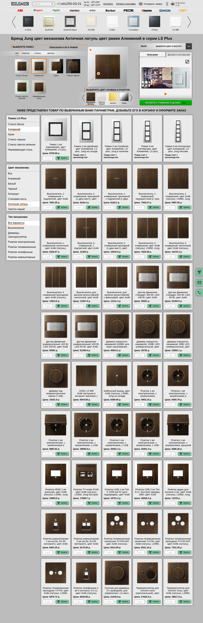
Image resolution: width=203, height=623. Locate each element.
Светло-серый (101, 103)
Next (189, 22)
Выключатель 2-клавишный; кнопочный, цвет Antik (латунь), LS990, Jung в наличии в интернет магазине (178, 248)
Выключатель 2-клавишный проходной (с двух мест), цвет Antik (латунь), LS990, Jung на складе (116, 248)
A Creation (133, 30)
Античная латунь (90, 103)
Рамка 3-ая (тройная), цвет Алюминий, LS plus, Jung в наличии (117, 149)
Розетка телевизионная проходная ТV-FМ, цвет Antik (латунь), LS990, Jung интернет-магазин (56, 592)
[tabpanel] (165, 78)
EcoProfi (49, 30)
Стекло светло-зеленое (21, 97)
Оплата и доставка (125, 4)
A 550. (112, 30)
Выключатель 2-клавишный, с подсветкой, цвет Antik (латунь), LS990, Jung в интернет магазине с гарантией (86, 249)
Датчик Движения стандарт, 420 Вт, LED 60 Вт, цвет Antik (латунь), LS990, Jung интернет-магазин (178, 297)
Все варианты (16, 222)
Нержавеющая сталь (39, 97)
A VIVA (28, 30)
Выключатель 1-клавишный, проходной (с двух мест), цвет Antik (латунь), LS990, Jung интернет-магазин (86, 199)
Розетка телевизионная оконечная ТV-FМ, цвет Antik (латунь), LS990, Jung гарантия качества (147, 542)
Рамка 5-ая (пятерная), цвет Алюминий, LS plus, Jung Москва (178, 149)
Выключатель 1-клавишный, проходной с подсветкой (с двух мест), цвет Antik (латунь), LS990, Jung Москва (117, 200)
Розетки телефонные (20, 252)
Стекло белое (22, 75)
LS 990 (175, 30)
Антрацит (13, 194)
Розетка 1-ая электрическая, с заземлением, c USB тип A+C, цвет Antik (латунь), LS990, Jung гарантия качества (117, 446)
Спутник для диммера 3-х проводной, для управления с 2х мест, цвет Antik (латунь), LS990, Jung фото (117, 593)
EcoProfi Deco (70, 30)
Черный (12, 188)
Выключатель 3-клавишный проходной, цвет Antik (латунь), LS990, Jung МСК (56, 296)
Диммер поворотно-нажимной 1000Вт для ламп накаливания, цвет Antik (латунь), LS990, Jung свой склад (117, 346)
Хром (56, 75)
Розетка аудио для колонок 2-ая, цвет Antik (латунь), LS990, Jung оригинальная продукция (178, 494)
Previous (14, 22)
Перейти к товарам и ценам (165, 102)
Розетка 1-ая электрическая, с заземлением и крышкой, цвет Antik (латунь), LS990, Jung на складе (56, 446)
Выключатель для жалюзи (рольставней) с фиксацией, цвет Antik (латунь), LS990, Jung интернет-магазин (117, 297)
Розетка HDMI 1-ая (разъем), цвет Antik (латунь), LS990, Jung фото (56, 493)
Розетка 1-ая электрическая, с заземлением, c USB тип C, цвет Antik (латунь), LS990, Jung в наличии (147, 446)
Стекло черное (73, 75)
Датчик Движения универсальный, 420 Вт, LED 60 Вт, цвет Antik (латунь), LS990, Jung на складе (86, 346)
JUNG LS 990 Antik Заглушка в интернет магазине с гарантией (86, 395)
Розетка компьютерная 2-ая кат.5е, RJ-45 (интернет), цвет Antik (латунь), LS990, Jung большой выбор (86, 543)
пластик (25, 53)
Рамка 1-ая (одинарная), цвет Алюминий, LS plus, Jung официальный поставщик (55, 149)
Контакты (108, 4)
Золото (113, 103)
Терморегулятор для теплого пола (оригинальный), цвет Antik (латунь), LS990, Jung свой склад (147, 593)
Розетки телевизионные (22, 247)
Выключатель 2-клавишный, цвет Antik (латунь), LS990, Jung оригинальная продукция (147, 248)
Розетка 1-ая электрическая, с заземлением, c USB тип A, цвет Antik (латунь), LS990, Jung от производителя (86, 446)
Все (10, 173)
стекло (38, 53)
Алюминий (38, 75)
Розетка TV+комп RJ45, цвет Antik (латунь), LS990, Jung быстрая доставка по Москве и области (86, 494)
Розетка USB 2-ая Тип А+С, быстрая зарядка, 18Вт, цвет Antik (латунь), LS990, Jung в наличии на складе (147, 494)
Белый (12, 183)
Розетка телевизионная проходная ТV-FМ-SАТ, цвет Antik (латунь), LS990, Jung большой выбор (178, 543)
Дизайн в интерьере (179, 54)
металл (50, 53)
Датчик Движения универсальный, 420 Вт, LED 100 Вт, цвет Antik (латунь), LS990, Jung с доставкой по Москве (56, 346)
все (17, 53)
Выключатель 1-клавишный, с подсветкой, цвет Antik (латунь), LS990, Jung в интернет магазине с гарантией (56, 200)
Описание (152, 54)
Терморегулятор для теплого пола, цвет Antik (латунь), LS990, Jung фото (178, 592)
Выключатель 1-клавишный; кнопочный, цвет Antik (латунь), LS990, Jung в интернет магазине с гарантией (56, 248)
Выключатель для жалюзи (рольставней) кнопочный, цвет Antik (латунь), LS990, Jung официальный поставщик (86, 298)
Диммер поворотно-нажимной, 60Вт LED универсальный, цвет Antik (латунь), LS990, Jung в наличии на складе (178, 348)
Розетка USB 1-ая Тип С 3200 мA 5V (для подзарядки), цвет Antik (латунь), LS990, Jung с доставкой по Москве (117, 494)
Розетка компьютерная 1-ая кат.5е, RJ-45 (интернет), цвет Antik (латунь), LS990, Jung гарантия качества (55, 543)
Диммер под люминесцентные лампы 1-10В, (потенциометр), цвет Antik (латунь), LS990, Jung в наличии (56, 397)
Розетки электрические (21, 242)
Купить (62, 158)
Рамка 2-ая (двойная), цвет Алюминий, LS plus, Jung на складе (86, 149)
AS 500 (91, 30)
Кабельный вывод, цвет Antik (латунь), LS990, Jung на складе (117, 393)
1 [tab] (165, 94)
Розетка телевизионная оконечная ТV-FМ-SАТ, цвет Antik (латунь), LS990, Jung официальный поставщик (117, 545)
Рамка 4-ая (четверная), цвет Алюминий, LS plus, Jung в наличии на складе (147, 151)
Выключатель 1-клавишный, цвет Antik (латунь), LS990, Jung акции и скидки (178, 198)
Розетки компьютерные (21, 257)
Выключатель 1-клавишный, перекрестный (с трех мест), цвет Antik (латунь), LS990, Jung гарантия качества (147, 200)
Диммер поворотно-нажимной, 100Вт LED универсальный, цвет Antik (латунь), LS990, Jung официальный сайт (147, 348)
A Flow (154, 30)
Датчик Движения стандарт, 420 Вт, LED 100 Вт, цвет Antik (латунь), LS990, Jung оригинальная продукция (147, 298)
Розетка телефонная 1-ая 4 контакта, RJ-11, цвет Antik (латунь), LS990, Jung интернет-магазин (86, 593)
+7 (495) (69, 4)
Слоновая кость (17, 199)
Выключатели (16, 228)
